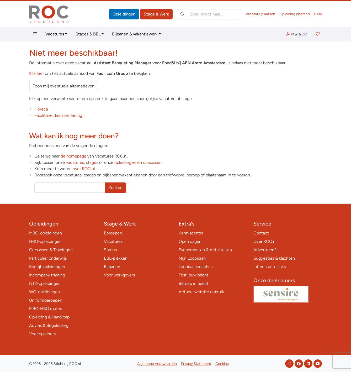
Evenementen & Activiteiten (205, 249)
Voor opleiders (42, 333)
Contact (261, 232)
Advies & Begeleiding (48, 325)
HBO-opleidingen (45, 241)
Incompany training (47, 275)
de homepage (73, 156)
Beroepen (113, 232)
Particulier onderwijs (48, 258)
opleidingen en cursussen (138, 162)
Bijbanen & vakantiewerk (135, 34)
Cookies (222, 363)
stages (92, 162)
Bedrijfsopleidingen (47, 266)
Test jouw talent (193, 275)
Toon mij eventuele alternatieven (63, 85)
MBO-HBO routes (45, 308)
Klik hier (36, 73)
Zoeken (115, 187)
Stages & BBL (88, 34)
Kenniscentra (191, 232)
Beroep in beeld (193, 283)
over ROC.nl (84, 168)
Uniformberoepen (45, 300)
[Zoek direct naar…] (209, 14)
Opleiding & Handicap (49, 317)
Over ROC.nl (264, 241)
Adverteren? (264, 249)
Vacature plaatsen (260, 14)
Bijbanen (112, 266)
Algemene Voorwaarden (157, 363)
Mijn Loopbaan (192, 258)
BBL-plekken (115, 258)
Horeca (41, 109)
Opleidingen (124, 14)
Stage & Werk (156, 14)
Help (318, 14)
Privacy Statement (196, 363)
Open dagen (190, 241)
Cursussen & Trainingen (51, 249)
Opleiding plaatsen (294, 14)
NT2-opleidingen (45, 283)
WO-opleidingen (44, 291)
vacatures (75, 162)
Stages (110, 249)
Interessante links (269, 266)
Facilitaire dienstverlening (58, 115)
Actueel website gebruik (201, 291)
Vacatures (54, 34)
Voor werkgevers (119, 275)
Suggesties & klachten (274, 258)
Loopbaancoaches (195, 266)
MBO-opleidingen (45, 232)
